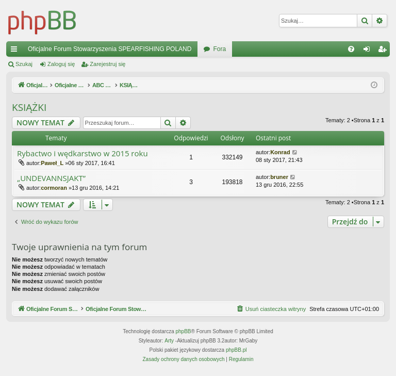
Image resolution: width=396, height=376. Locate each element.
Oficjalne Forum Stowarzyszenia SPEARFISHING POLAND (109, 49)
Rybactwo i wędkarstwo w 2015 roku (82, 153)
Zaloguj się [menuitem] (369, 51)
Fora (219, 49)
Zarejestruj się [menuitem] (384, 51)
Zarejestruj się (107, 64)
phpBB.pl (236, 350)
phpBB (183, 332)
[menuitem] (351, 49)
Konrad (280, 152)
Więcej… (16, 51)
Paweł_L (52, 163)
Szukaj (23, 64)
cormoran (54, 188)
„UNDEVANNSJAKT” (51, 178)
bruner (279, 177)
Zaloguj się (61, 64)
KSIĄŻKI (29, 107)
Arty (169, 341)
